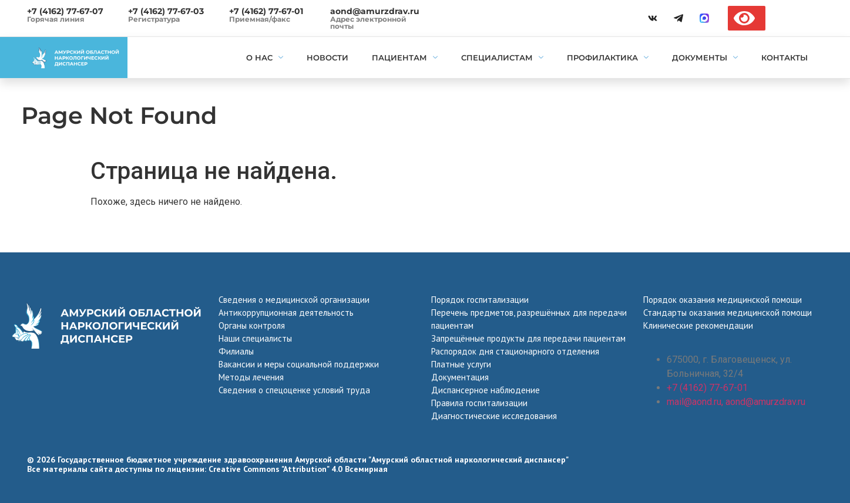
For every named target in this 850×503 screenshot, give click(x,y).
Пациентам (405, 57)
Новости (327, 57)
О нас (264, 57)
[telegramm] (678, 18)
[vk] (652, 18)
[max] (704, 18)
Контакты (784, 57)
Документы (705, 57)
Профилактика (608, 57)
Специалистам (502, 57)
